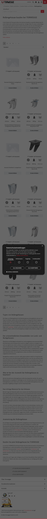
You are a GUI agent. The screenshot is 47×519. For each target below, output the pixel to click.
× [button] (42, 245)
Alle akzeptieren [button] (33, 268)
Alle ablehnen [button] (17, 268)
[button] (12, 272)
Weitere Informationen (22, 255)
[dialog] (23, 259)
